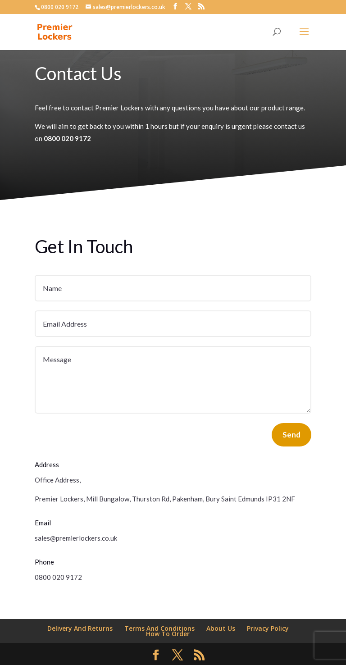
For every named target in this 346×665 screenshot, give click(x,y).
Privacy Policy (268, 628)
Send (291, 434)
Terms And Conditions (159, 628)
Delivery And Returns (80, 628)
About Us (220, 628)
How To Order (168, 633)
